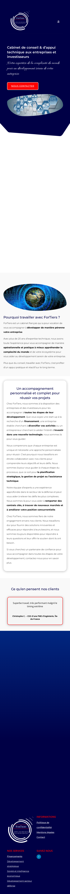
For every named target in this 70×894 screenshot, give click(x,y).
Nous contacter (22, 86)
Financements (14, 856)
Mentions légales (45, 832)
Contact (41, 837)
